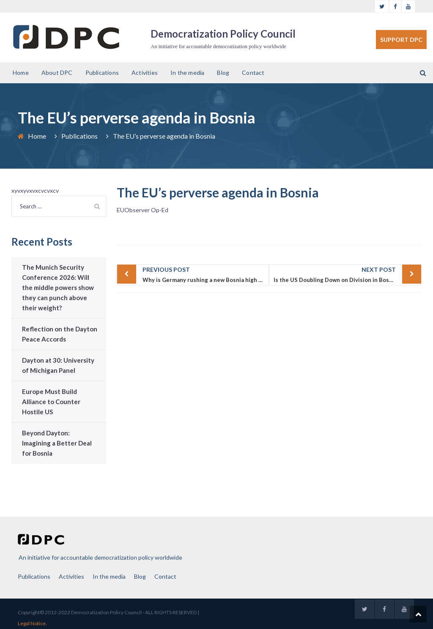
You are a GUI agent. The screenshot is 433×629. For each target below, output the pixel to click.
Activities (145, 72)
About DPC (57, 72)
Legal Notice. (32, 623)
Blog (223, 72)
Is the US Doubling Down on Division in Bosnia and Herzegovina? (348, 274)
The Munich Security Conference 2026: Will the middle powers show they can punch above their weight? (58, 287)
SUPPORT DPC (401, 39)
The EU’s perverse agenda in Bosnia (218, 192)
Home (21, 72)
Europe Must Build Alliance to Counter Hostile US (51, 402)
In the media (187, 72)
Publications (102, 72)
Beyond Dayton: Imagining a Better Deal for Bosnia (57, 443)
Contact (253, 72)
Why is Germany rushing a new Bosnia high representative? (206, 274)
